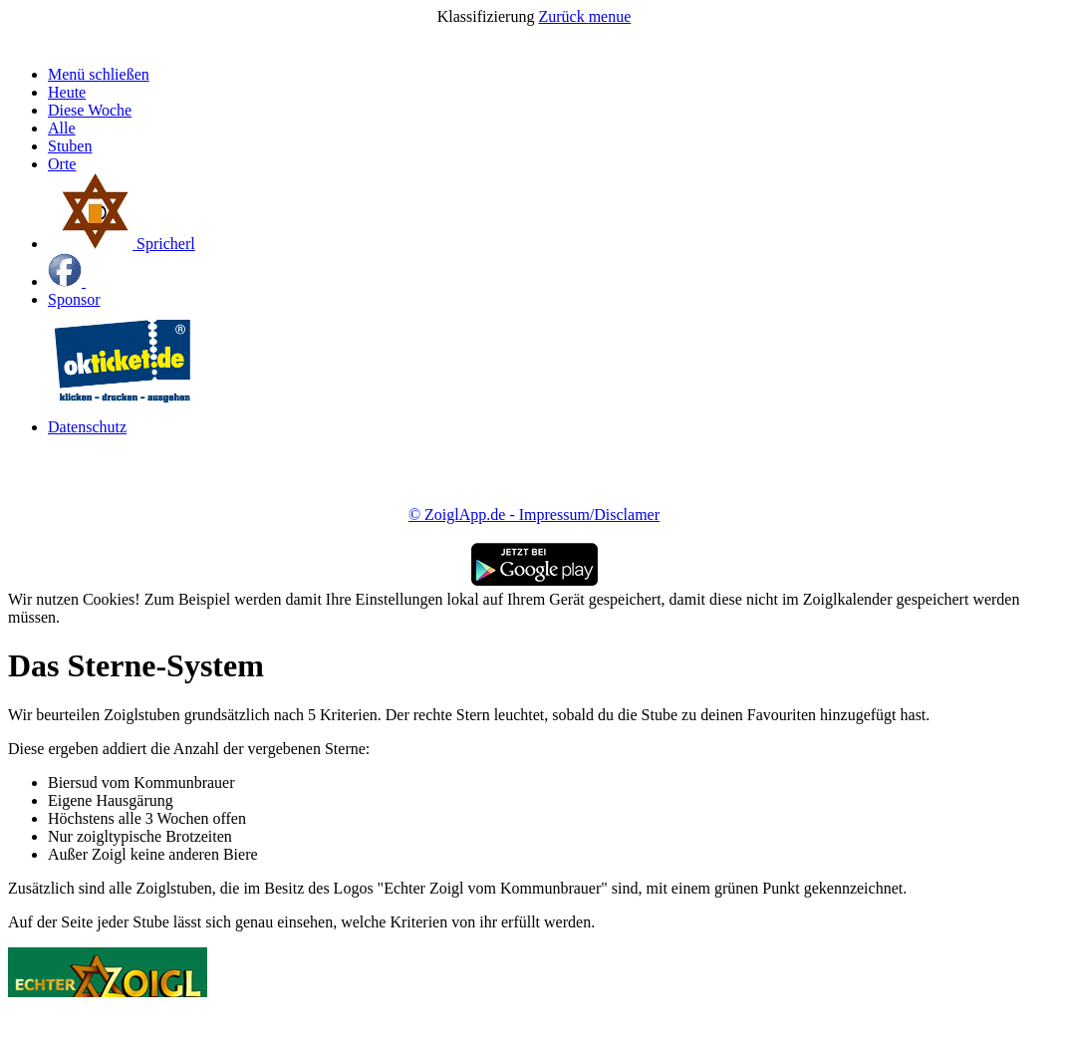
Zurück (563, 16)
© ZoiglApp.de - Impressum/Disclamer (534, 514)
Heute (67, 92)
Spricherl (121, 243)
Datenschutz (87, 426)
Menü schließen (98, 74)
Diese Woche (90, 110)
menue (610, 16)
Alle (62, 128)
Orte (62, 163)
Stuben (70, 145)
